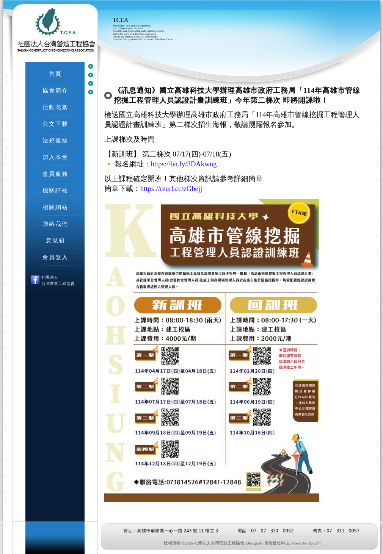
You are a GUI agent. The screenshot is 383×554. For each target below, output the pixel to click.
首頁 (55, 73)
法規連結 (55, 140)
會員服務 (55, 174)
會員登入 (55, 257)
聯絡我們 (55, 224)
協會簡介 (55, 90)
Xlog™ (314, 543)
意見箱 (55, 240)
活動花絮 (55, 107)
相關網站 (55, 207)
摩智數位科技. (277, 543)
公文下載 (55, 124)
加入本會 (55, 157)
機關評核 (55, 190)
